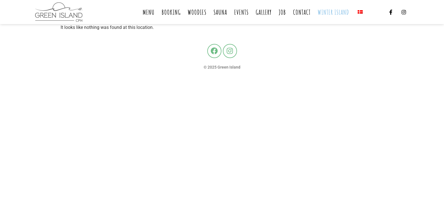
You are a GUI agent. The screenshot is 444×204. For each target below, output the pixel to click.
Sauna (220, 12)
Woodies (197, 12)
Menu (149, 12)
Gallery (264, 12)
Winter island (333, 12)
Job (282, 12)
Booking (171, 12)
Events (241, 12)
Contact (302, 12)
